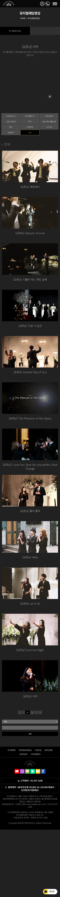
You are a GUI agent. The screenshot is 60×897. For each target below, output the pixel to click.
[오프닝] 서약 (30, 696)
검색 (30, 734)
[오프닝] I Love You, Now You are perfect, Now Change (30, 466)
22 (32, 712)
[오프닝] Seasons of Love (30, 233)
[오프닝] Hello (30, 557)
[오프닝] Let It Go (30, 603)
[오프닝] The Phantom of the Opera (30, 418)
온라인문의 (24, 754)
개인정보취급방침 (25, 750)
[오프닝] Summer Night (30, 650)
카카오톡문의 (35, 754)
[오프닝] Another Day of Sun (30, 372)
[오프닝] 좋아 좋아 (30, 511)
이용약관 (38, 750)
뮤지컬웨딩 (12, 750)
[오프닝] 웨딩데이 (30, 187)
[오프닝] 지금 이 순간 (30, 326)
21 (28, 712)
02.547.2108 (36, 780)
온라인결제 (48, 750)
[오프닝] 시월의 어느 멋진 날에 (30, 279)
